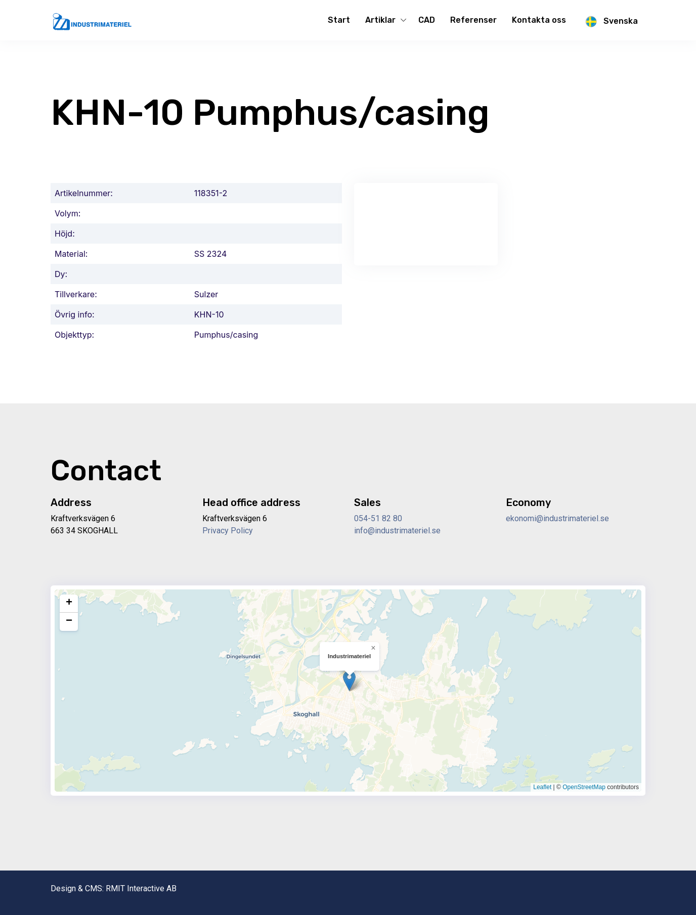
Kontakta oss (539, 20)
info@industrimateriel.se (397, 530)
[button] (349, 680)
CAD (426, 20)
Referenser (473, 20)
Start (339, 20)
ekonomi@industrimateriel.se (557, 518)
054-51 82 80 (378, 518)
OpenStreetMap (583, 787)
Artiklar (380, 20)
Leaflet (542, 787)
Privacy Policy (227, 530)
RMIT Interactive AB (141, 888)
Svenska (609, 21)
